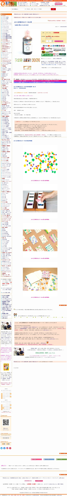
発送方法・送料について (7, 309)
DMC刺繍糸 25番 (5, 120)
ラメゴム (4, 194)
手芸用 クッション (5, 258)
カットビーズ (9, 52)
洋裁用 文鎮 (4, 156)
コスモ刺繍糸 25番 (5, 123)
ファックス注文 (35, 5)
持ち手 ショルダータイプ (6, 270)
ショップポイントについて (6, 298)
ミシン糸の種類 (5, 222)
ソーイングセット (5, 161)
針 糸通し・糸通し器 (6, 213)
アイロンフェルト (5, 26)
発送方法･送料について (24, 5)
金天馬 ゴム (4, 200)
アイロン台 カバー (5, 206)
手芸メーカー (24, 17)
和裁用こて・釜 (5, 150)
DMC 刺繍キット (5, 135)
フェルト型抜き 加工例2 (7, 38)
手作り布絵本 (4, 333)
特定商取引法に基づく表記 (45, 5)
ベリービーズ (4, 55)
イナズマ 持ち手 (5, 267)
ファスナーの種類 (5, 169)
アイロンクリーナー (6, 205)
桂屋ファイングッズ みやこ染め (34, 17)
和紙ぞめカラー (35, 327)
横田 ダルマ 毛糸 (5, 92)
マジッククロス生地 (6, 249)
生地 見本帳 (4, 239)
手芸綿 (3, 253)
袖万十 (6, 153)
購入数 (43, 41)
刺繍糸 (2, 337)
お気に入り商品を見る (57, 58)
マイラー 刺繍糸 (5, 126)
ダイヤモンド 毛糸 (5, 95)
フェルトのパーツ (5, 32)
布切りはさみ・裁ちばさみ (6, 163)
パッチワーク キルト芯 (6, 262)
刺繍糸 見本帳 (5, 131)
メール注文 (59, 64)
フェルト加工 (4, 33)
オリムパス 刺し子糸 (6, 141)
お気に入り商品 (5, 297)
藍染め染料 (4, 236)
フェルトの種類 (5, 18)
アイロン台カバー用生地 (7, 248)
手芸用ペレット (5, 73)
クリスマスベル (9, 80)
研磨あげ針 (8, 210)
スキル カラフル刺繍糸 (6, 128)
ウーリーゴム (4, 199)
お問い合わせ (4, 317)
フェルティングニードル (7, 42)
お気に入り (34, 2)
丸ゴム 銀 (4, 197)
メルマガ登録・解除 (6, 292)
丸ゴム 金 (4, 196)
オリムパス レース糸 (6, 111)
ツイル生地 (4, 245)
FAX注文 (64, 64)
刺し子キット (4, 144)
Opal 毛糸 (4, 99)
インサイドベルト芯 (6, 166)
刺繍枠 (7, 132)
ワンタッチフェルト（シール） (7, 24)
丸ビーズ (4, 52)
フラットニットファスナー (6, 173)
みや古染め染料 (5, 233)
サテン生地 (4, 246)
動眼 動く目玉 (5, 74)
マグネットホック (5, 179)
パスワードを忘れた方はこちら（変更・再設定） (54, 484)
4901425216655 (63, 26)
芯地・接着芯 (4, 251)
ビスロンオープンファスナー (6, 175)
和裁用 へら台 (5, 147)
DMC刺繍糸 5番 (5, 119)
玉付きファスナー (5, 170)
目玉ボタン (4, 76)
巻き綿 (9, 255)
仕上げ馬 (4, 154)
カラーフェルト (5, 21)
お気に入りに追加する (46, 58)
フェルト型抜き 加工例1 (7, 36)
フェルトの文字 (5, 30)
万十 (3, 153)
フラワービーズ (5, 54)
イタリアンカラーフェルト (6, 29)
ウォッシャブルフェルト (7, 23)
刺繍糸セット (4, 129)
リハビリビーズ (5, 57)
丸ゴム (7, 193)
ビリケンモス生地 (5, 240)
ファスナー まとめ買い (6, 176)
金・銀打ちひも (5, 182)
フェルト (9, 336)
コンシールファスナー (6, 172)
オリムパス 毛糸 (5, 94)
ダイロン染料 (4, 231)
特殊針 (3, 212)
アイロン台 (9, 203)
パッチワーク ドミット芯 (6, 264)
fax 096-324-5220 (36, 495)
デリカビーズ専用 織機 (6, 63)
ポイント (62, 5)
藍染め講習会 (9, 236)
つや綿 (3, 255)
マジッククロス (7, 340)
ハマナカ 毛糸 (5, 89)
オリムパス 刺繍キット (6, 138)
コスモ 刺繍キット (5, 136)
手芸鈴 (3, 80)
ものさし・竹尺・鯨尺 (6, 164)
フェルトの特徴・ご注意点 (6, 306)
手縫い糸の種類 (5, 224)
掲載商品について (5, 303)
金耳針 (3, 210)
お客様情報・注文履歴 (45, 2)
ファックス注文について (7, 300)
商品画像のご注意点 (6, 301)
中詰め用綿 (8, 253)
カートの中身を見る (45, 3)
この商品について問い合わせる (48, 62)
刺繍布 (3, 132)
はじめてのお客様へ (23, 2)
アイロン (4, 203)
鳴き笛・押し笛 (5, 83)
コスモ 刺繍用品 (5, 122)
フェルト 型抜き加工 (6, 35)
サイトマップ (4, 316)
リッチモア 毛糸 (5, 91)
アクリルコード (5, 185)
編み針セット (4, 108)
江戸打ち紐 (4, 184)
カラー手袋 (4, 67)
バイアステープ (5, 187)
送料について (45, 61)
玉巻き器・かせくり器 (6, 107)
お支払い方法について (23, 3)
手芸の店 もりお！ (17, 17)
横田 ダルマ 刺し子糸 (6, 142)
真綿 (6, 255)
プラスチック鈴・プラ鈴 (7, 82)
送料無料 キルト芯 (5, 261)
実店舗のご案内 (5, 313)
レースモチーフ (5, 114)
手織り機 (7, 105)
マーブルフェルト (5, 27)
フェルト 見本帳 (5, 17)
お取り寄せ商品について (7, 304)
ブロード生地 (4, 243)
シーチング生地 (5, 242)
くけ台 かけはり (5, 148)
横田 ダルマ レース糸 (6, 113)
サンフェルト (4, 20)
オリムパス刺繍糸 (5, 125)
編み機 (3, 105)
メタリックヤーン (5, 190)
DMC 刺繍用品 (5, 117)
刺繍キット (4, 133)
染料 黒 (3, 228)
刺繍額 (10, 132)
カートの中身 (62, 61)
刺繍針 (6, 212)
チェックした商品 (35, 3)
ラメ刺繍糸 (9, 129)
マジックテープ (5, 339)
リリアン (8, 188)
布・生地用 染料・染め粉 (26, 327)
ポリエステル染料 (5, 234)
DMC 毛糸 (4, 98)
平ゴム (3, 193)
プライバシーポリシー (47, 477)
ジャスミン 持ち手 (5, 268)
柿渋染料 (4, 230)
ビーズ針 (9, 212)
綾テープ (4, 188)
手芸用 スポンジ (5, 256)
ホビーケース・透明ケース (6, 70)
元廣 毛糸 (4, 97)
